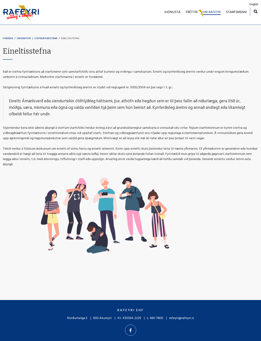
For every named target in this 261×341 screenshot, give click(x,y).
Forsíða (8, 38)
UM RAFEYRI (24, 38)
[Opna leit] (255, 11)
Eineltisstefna (70, 38)
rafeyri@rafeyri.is (181, 318)
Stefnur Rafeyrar (45, 38)
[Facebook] (130, 330)
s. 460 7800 (155, 318)
